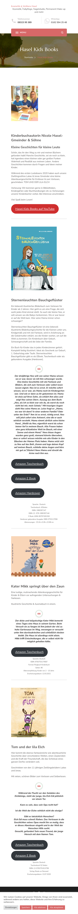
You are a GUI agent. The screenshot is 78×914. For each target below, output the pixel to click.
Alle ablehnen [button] (40, 907)
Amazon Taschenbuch (29, 464)
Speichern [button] (26, 907)
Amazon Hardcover (27, 493)
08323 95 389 (25, 22)
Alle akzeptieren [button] (56, 907)
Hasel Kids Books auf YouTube (35, 209)
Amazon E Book (25, 478)
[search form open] (62, 32)
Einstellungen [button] (11, 907)
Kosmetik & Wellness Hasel (24, 6)
